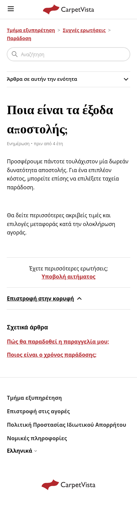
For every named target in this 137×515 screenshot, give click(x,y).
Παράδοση (19, 38)
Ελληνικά (22, 450)
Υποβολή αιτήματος (68, 276)
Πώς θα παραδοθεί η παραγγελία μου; (58, 341)
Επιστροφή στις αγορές (38, 411)
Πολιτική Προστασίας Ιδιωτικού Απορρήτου (66, 424)
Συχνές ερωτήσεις (84, 30)
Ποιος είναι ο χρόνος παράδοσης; (51, 354)
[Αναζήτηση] (68, 54)
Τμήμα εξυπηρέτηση (31, 30)
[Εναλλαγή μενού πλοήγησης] (11, 9)
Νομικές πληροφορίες (37, 438)
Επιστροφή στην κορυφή (45, 298)
